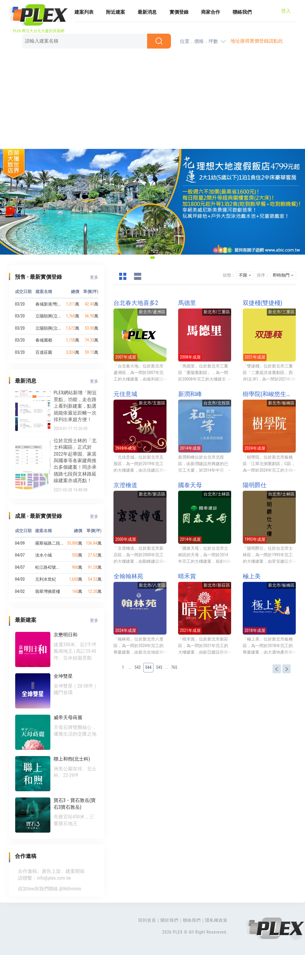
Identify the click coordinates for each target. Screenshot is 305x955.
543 (138, 667)
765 (174, 667)
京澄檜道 (125, 485)
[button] (152, 257)
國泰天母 (190, 485)
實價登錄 (179, 12)
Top (296, 934)
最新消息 (147, 12)
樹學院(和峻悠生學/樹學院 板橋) (269, 394)
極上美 (252, 576)
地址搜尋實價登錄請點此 (257, 41)
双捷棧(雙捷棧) (262, 302)
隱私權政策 (216, 920)
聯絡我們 (242, 12)
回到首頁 (147, 920)
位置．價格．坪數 (199, 41)
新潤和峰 (190, 394)
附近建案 (115, 12)
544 (148, 667)
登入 (286, 11)
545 (159, 667)
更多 (94, 277)
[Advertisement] (152, 99)
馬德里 (187, 302)
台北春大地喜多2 (135, 302)
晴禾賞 (187, 576)
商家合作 (210, 12)
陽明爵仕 (255, 485)
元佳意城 (125, 394)
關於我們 (169, 920)
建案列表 (84, 12)
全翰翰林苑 (128, 576)
